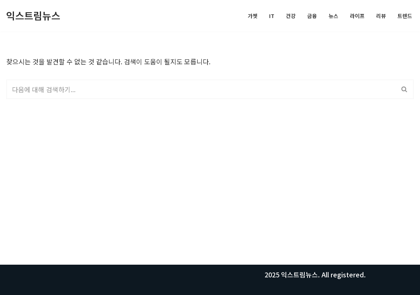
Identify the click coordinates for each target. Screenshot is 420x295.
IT (271, 16)
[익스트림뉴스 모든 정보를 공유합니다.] (33, 15)
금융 (312, 16)
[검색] (200, 89)
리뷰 (381, 16)
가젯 (253, 16)
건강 (291, 16)
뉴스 (333, 16)
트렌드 (404, 16)
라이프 (357, 16)
